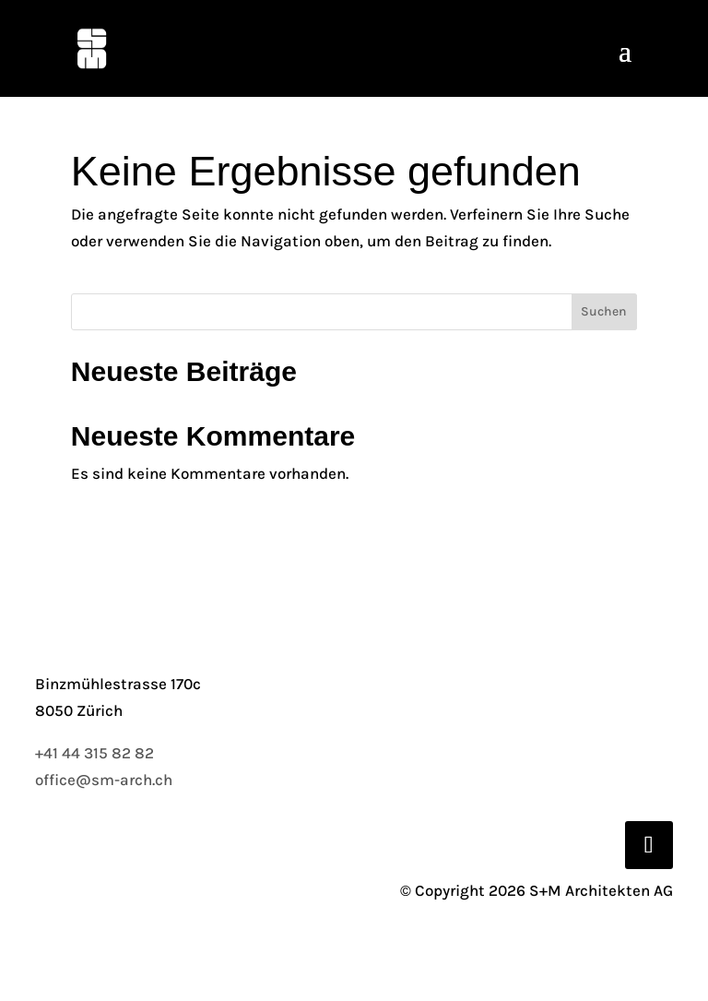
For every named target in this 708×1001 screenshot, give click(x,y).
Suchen (604, 311)
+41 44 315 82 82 (94, 753)
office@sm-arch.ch (103, 779)
